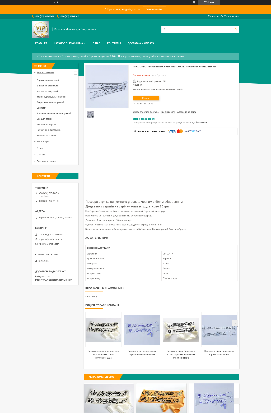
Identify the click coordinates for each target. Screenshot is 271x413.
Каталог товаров (45, 72)
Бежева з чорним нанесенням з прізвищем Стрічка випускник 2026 (103, 354)
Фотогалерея (43, 141)
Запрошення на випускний (50, 102)
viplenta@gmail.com (49, 244)
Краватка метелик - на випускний (54, 113)
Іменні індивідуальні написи (51, 96)
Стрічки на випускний (74, 56)
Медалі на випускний (47, 91)
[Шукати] (235, 29)
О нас (96, 43)
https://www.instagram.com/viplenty (53, 280)
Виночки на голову (46, 135)
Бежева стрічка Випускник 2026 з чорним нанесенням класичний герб (181, 354)
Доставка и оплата (141, 43)
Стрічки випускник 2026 (102, 56)
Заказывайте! (154, 9)
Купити (145, 98)
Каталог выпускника (68, 43)
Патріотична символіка (48, 130)
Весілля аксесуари (46, 124)
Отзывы (41, 154)
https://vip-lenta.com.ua (50, 239)
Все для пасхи (44, 119)
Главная (41, 43)
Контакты (114, 43)
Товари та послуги (48, 56)
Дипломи (41, 107)
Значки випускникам (47, 85)
